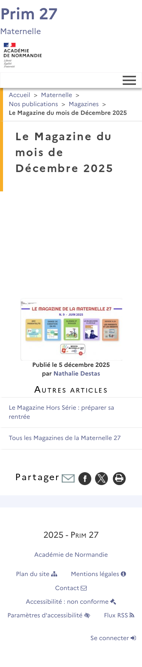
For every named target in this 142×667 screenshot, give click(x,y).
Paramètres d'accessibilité (49, 615)
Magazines (83, 104)
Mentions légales (98, 574)
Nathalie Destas (76, 373)
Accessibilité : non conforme (71, 602)
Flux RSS (119, 615)
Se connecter (113, 638)
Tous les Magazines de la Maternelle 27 (65, 438)
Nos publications (33, 104)
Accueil (19, 95)
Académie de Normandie (71, 555)
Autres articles (71, 389)
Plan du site (36, 574)
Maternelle (56, 95)
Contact (71, 588)
